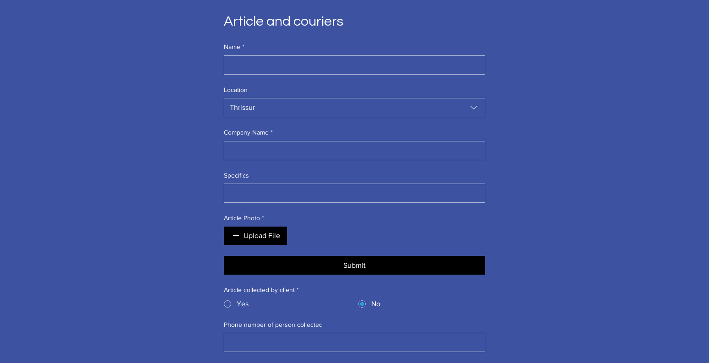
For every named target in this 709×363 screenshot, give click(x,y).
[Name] (352, 65)
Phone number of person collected (273, 324)
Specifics (236, 175)
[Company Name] (352, 150)
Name (234, 47)
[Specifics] (352, 193)
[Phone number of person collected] (352, 342)
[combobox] (355, 107)
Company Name (248, 132)
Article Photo (244, 218)
